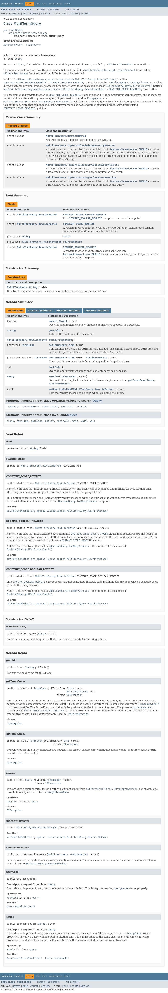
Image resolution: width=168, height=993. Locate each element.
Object (63, 321)
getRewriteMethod (60, 339)
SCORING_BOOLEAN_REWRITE (79, 247)
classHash (13, 406)
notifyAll (63, 421)
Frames (41, 9)
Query (18, 58)
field (66, 236)
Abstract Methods (68, 310)
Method (45, 13)
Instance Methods (40, 310)
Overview (6, 4)
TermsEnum (27, 345)
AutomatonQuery (13, 44)
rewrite (54, 376)
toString (66, 406)
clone (10, 421)
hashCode (54, 367)
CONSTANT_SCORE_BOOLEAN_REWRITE (84, 214)
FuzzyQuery (33, 44)
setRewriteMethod (60, 389)
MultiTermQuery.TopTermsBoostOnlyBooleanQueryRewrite (82, 164)
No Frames (53, 9)
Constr (34, 13)
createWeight (30, 406)
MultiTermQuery (17, 287)
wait (75, 421)
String (25, 236)
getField (54, 330)
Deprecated (56, 4)
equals (53, 321)
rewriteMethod (72, 241)
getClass (36, 421)
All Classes (72, 9)
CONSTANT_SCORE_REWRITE (78, 224)
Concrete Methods (97, 310)
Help (67, 4)
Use (38, 4)
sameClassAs (50, 406)
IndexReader (68, 376)
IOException (74, 695)
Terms (71, 345)
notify (49, 421)
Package (18, 4)
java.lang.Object (13, 30)
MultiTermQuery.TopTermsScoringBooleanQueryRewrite (81, 177)
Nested (16, 13)
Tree (44, 4)
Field (25, 13)
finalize (22, 421)
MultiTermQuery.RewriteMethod (66, 136)
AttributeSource (96, 357)
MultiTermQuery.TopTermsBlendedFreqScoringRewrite (80, 145)
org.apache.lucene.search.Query (27, 33)
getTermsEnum (57, 345)
